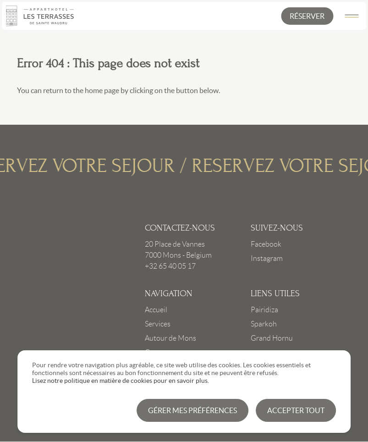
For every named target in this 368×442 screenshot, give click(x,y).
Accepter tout (295, 410)
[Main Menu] (352, 16)
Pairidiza (264, 310)
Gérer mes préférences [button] (192, 410)
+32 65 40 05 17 (170, 266)
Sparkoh (264, 324)
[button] (307, 16)
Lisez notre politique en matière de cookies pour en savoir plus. (120, 380)
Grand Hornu (272, 338)
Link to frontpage (78, 288)
